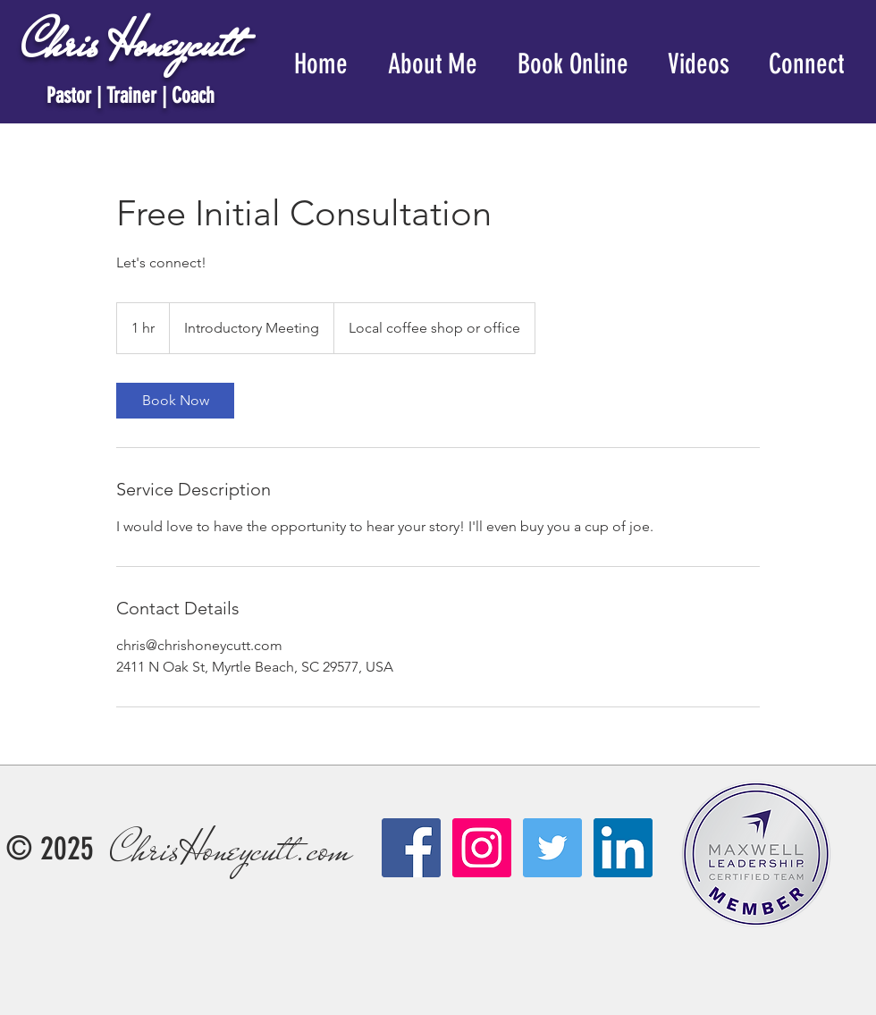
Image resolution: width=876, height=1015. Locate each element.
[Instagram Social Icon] (481, 847)
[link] (175, 401)
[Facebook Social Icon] (411, 847)
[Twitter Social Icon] (552, 847)
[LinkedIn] (623, 847)
